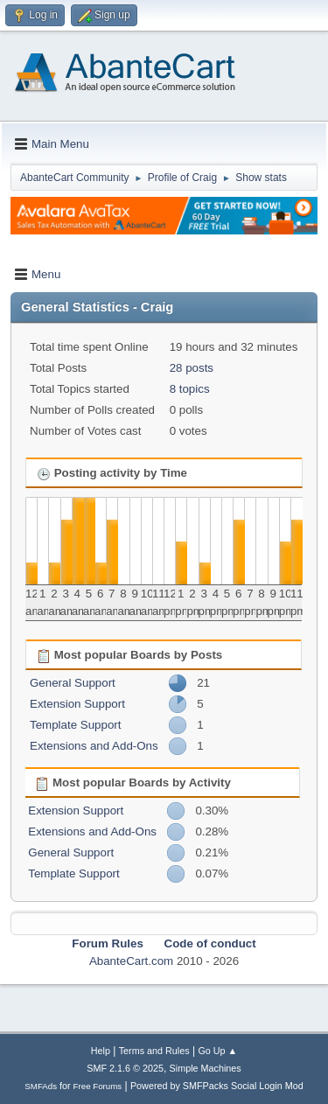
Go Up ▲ (217, 1050)
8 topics (190, 388)
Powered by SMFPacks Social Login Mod (217, 1085)
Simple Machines (205, 1068)
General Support (72, 682)
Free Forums (97, 1086)
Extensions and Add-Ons (94, 745)
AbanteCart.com (131, 961)
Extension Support (77, 703)
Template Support (75, 724)
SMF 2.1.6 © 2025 (125, 1068)
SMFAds (40, 1086)
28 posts (191, 367)
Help (100, 1050)
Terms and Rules (154, 1050)
